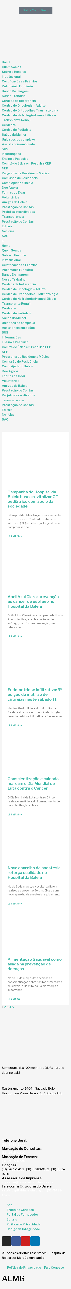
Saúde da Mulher (14, 134)
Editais (7, 226)
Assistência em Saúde (18, 144)
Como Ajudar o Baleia (17, 183)
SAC (5, 236)
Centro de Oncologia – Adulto (24, 105)
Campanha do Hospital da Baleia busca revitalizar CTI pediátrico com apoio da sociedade (33, 499)
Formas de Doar (13, 192)
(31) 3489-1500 (14, 1144)
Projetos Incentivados (18, 212)
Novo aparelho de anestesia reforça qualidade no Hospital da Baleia (34, 872)
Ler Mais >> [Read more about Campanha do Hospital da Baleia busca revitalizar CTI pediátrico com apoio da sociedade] (15, 536)
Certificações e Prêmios (19, 81)
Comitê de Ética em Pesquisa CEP (26, 163)
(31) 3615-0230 (13, 1152)
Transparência (13, 216)
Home (6, 62)
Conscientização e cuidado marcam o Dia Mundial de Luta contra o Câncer (33, 783)
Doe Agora (10, 187)
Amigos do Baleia (14, 202)
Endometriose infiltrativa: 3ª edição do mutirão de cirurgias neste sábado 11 (35, 694)
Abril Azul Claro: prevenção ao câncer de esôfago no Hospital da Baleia (33, 601)
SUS (5, 149)
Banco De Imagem (15, 91)
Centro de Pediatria (16, 130)
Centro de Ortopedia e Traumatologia (30, 110)
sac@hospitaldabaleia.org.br (23, 1190)
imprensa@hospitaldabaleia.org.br (28, 1182)
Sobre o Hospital (14, 72)
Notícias (8, 231)
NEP (5, 168)
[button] (35, 240)
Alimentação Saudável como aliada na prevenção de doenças (35, 964)
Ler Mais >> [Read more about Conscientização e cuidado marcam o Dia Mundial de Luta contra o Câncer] (15, 814)
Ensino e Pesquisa (15, 159)
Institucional (11, 76)
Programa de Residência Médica (26, 173)
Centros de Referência (19, 101)
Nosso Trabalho (14, 96)
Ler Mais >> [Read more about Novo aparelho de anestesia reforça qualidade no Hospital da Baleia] (15, 903)
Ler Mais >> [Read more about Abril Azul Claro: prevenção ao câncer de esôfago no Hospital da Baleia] (15, 636)
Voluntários (10, 197)
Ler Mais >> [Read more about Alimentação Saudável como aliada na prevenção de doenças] (15, 999)
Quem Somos (11, 67)
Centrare (9, 125)
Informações (11, 154)
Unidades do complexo (18, 139)
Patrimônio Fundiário (17, 86)
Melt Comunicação (30, 1258)
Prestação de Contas (18, 207)
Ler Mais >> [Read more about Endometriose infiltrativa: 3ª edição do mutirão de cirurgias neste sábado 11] (15, 725)
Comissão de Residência (20, 178)
